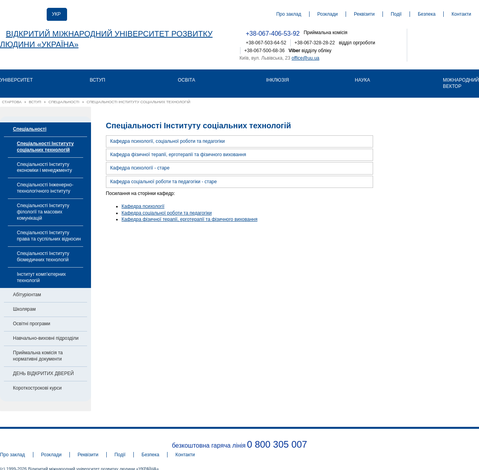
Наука (362, 80)
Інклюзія (277, 80)
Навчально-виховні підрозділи (45, 338)
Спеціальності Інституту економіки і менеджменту (44, 167)
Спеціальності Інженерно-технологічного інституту (45, 188)
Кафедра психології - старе (139, 168)
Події (396, 14)
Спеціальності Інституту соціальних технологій (45, 147)
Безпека (426, 14)
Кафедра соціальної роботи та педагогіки (167, 213)
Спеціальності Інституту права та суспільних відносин (49, 236)
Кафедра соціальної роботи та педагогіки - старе (163, 181)
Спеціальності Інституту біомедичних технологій (43, 256)
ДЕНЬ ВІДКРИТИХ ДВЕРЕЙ (43, 373)
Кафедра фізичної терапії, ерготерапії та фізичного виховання (178, 154)
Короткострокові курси (37, 388)
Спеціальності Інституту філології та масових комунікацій (43, 212)
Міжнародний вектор (461, 83)
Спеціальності (29, 129)
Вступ (97, 80)
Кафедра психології (143, 206)
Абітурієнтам (27, 294)
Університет (16, 80)
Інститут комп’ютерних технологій (41, 277)
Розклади (327, 14)
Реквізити (364, 14)
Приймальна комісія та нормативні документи (38, 356)
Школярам (24, 309)
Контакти (461, 14)
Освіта (186, 80)
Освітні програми (31, 323)
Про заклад (288, 14)
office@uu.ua (305, 58)
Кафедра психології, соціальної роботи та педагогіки (167, 141)
